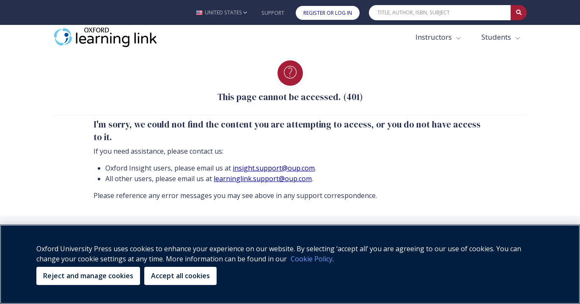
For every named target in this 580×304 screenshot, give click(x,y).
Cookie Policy (312, 258)
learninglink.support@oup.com (263, 178)
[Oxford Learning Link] (116, 37)
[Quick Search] (440, 12)
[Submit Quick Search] (519, 12)
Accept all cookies (180, 275)
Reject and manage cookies (88, 275)
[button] (221, 12)
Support (272, 12)
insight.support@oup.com (274, 168)
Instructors (434, 37)
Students (497, 37)
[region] (290, 264)
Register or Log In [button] (327, 12)
